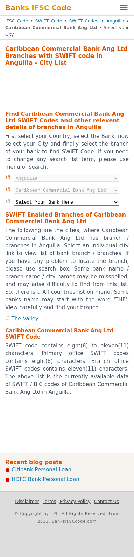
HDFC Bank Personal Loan (45, 479)
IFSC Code (16, 21)
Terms (49, 501)
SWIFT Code (48, 21)
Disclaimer (27, 501)
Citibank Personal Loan (41, 469)
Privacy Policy (75, 501)
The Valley (25, 319)
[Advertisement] (67, 87)
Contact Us (106, 501)
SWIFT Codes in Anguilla (96, 21)
